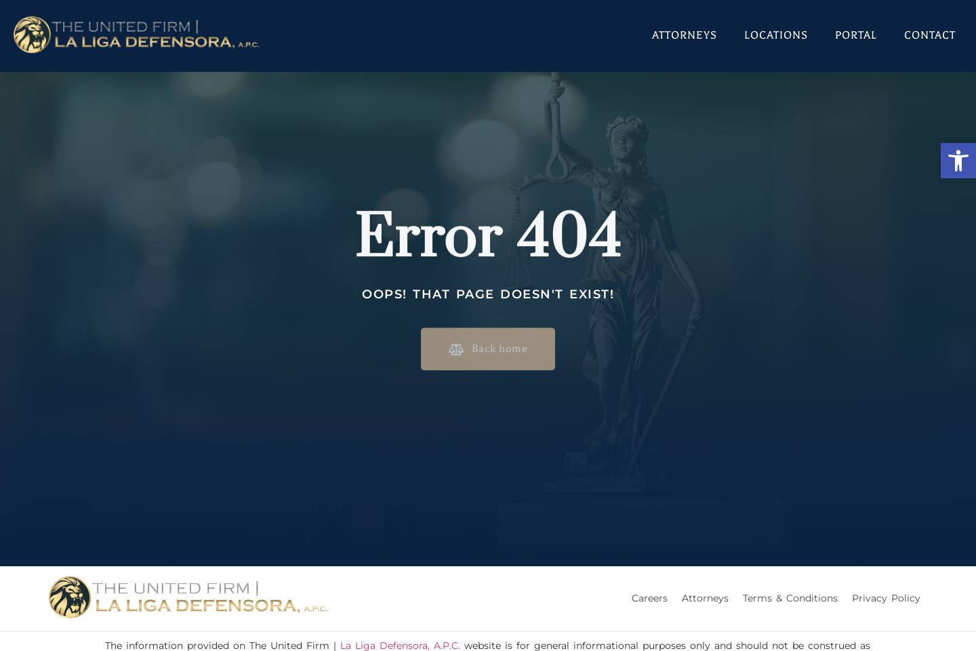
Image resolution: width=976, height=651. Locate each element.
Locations (776, 35)
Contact (930, 35)
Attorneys (684, 35)
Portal (856, 35)
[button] (958, 160)
